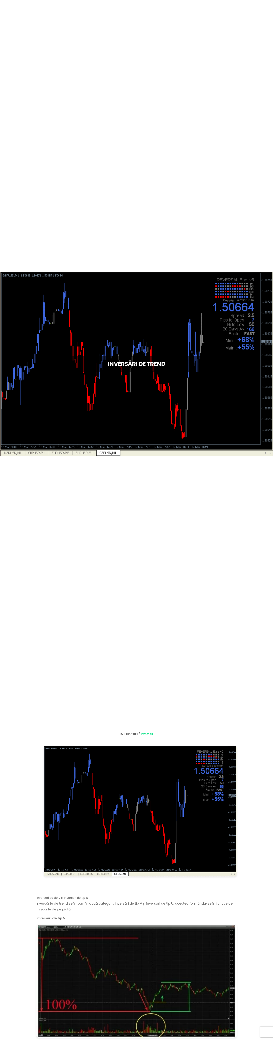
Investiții (147, 734)
